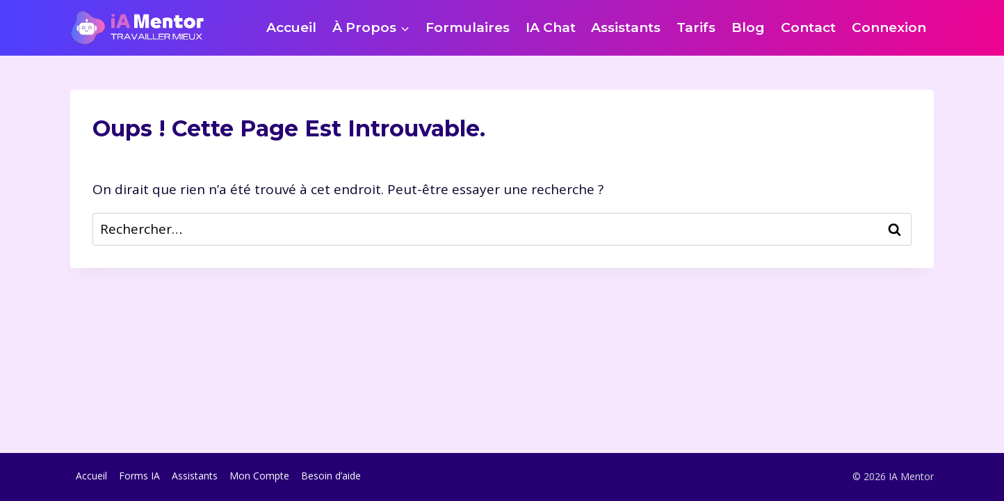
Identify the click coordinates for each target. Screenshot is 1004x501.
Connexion (889, 27)
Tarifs (696, 27)
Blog (748, 27)
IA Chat (551, 27)
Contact (808, 27)
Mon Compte (259, 475)
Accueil (291, 27)
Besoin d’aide (331, 475)
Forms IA (139, 475)
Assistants (626, 27)
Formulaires (468, 27)
